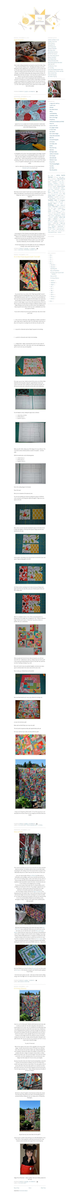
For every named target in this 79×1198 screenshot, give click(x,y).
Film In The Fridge (53, 117)
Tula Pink (51, 166)
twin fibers (52, 168)
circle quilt (62, 183)
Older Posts (43, 1187)
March (52, 294)
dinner (51, 187)
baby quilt (61, 177)
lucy (55, 208)
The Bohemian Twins (52, 66)
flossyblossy (34, 968)
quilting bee (61, 221)
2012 (51, 259)
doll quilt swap (56, 187)
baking (49, 178)
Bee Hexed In (18, 970)
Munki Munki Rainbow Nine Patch (55, 62)
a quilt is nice (52, 105)
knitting (27, 981)
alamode (51, 107)
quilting (55, 221)
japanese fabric (52, 203)
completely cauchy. (54, 115)
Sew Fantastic (52, 155)
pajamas (52, 215)
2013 (51, 257)
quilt (49, 220)
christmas (56, 183)
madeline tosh (60, 208)
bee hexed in (21, 981)
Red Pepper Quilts (53, 151)
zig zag (59, 232)
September (53, 282)
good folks (56, 196)
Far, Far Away (51, 67)
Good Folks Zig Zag (52, 74)
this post (29, 297)
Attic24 (51, 111)
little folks (55, 206)
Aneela (22, 123)
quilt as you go (61, 220)
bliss (62, 180)
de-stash (54, 186)
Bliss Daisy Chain (51, 50)
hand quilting (52, 198)
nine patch (59, 212)
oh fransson (52, 141)
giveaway (50, 196)
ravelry (49, 223)
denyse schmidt (61, 186)
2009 (51, 301)
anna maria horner (56, 176)
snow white (58, 224)
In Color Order (53, 129)
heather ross (52, 200)
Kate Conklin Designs (54, 133)
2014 (51, 255)
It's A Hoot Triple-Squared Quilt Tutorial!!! (27, 257)
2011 (51, 261)
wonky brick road (61, 230)
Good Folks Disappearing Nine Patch (55, 69)
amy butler (50, 175)
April (52, 292)
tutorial (40, 825)
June (52, 288)
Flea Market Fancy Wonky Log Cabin (55, 71)
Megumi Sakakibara (37, 891)
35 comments (31, 823)
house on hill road (53, 125)
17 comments (32, 248)
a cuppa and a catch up (54, 103)
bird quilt (57, 180)
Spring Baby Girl (51, 45)
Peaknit (51, 145)
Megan (21, 91)
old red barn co (57, 214)
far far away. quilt (54, 193)
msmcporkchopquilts (54, 139)
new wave (53, 212)
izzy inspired (52, 131)
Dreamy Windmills (52, 57)
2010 (51, 263)
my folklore (56, 211)
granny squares (62, 196)
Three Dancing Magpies (54, 163)
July (52, 286)
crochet (62, 184)
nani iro (62, 211)
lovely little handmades (55, 135)
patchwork (51, 217)
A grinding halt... (19, 40)
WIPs (56, 230)
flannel (60, 193)
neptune (49, 212)
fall (60, 192)
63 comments (32, 1181)
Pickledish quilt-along (26, 168)
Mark (54, 209)
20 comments (31, 91)
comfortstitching (53, 113)
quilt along (55, 220)
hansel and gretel (60, 198)
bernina (51, 180)
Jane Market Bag (33, 875)
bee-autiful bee (61, 179)
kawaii (61, 203)
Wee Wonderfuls (53, 170)
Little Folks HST (51, 64)
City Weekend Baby (52, 59)
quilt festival (50, 221)
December (53, 264)
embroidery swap (60, 190)
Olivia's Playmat (51, 43)
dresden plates (50, 189)
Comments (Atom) (23, 1190)
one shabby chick (53, 143)
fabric (49, 192)
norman (63, 212)
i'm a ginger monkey (54, 127)
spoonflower (60, 226)
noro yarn (51, 214)
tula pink (49, 229)
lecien (58, 205)
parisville (63, 215)
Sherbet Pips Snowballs (53, 52)
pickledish (56, 217)
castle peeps (61, 181)
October (52, 280)
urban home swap (60, 229)
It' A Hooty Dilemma (20, 988)
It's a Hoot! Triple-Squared (53, 55)
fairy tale (56, 192)
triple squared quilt (32, 825)
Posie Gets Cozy (53, 147)
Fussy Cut (52, 123)
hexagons (62, 200)
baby (57, 177)
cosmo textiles (57, 184)
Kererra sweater (39, 938)
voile (49, 230)
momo (59, 209)
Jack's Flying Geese (52, 46)
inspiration (52, 201)
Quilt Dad (52, 149)
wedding (52, 230)
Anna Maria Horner (54, 109)
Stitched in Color (53, 159)
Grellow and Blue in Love (53, 39)
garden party (60, 195)
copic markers (50, 184)
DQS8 (62, 187)
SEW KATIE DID (53, 157)
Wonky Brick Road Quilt (53, 60)
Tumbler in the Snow (52, 41)
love (52, 208)
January (52, 298)
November (53, 266)
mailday (49, 209)
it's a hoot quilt (22, 825)
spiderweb (54, 226)
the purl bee (52, 161)
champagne (50, 183)
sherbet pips (55, 223)
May (52, 290)
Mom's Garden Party (52, 73)
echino (53, 190)
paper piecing (57, 215)
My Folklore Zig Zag (52, 76)
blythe (49, 181)
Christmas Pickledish (52, 48)
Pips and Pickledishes (20, 98)
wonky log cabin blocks (52, 232)
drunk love (57, 189)
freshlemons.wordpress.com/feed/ (57, 121)
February (53, 296)
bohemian (55, 181)
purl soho (62, 218)
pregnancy (55, 218)
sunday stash (51, 227)
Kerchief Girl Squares (52, 53)
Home (30, 1187)
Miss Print (52, 137)
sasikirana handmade (54, 153)
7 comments (31, 980)
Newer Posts (16, 1187)
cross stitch (50, 186)
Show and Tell (18, 832)
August (52, 284)
